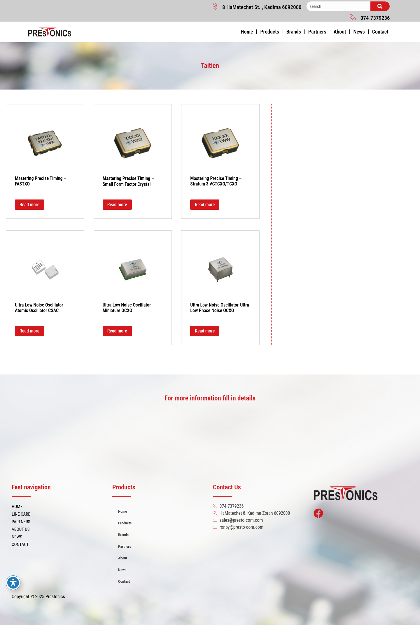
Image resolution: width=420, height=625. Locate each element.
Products (269, 32)
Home (247, 32)
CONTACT (20, 544)
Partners (317, 32)
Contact (380, 32)
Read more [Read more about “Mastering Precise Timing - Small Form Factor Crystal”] (117, 204)
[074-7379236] (353, 17)
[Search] (380, 6)
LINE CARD (21, 514)
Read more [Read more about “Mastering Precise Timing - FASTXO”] (29, 204)
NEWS (17, 537)
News (359, 32)
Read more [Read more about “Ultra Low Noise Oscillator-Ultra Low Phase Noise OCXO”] (205, 331)
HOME (17, 506)
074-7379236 (375, 18)
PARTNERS (21, 521)
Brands (293, 32)
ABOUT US (20, 529)
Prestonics (55, 596)
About (340, 32)
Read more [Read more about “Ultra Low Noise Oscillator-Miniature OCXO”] (117, 331)
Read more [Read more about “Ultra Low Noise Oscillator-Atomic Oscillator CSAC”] (29, 331)
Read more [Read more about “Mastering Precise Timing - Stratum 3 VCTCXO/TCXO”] (205, 204)
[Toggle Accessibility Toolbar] (13, 583)
